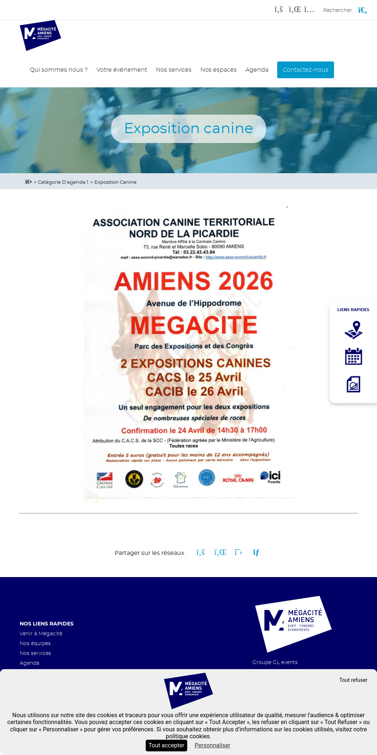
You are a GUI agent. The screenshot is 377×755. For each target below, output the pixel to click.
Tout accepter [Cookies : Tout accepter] (166, 745)
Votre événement (122, 70)
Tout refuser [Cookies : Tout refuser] (353, 680)
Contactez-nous (306, 70)
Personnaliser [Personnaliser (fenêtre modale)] (213, 745)
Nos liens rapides (47, 624)
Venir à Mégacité (41, 633)
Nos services (174, 70)
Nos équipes (35, 643)
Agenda (257, 70)
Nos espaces (218, 70)
